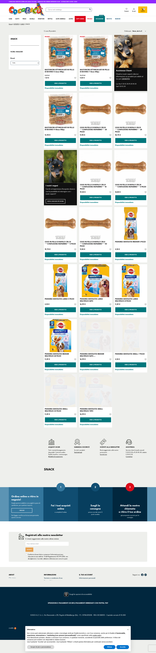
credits (12, 641)
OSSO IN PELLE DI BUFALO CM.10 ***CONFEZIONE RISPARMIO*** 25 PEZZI (93, 130)
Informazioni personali (87, 578)
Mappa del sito (49, 589)
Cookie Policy (48, 584)
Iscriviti (29, 549)
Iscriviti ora (103, 454)
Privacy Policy (49, 581)
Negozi (11, 584)
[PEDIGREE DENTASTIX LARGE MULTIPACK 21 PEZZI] (130, 280)
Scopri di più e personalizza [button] (41, 647)
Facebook (142, 575)
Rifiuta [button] (109, 647)
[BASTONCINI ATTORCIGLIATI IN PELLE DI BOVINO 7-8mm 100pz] (95, 51)
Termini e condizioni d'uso (53, 578)
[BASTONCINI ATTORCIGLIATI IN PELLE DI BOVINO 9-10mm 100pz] (60, 109)
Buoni (81, 589)
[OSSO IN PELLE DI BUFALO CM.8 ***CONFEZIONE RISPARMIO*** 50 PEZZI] (95, 223)
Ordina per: (128, 31)
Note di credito (84, 584)
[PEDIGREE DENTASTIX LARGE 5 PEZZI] (60, 280)
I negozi (21, 510)
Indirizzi (82, 586)
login (15, 515)
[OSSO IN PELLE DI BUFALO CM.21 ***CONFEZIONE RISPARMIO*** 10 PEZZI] (95, 166)
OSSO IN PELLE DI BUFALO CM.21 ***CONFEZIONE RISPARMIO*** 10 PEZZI (93, 187)
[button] (128, 629)
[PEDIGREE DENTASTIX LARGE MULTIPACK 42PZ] (95, 280)
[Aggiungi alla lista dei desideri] (75, 78)
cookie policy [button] (97, 635)
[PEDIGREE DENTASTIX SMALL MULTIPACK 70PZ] (95, 390)
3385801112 (126, 79)
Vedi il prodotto (60, 83)
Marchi (11, 586)
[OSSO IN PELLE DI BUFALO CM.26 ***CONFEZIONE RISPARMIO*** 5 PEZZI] (130, 166)
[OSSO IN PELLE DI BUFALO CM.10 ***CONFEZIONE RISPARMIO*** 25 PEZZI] (95, 109)
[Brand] (25, 63)
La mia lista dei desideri (87, 592)
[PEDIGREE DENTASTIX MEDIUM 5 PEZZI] (130, 223)
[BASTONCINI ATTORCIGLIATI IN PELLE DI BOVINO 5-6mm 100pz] (60, 51)
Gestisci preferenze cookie (53, 592)
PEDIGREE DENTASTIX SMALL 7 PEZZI (130, 354)
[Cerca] (69, 10)
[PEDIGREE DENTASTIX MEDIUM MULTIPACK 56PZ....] (95, 335)
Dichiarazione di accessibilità (54, 586)
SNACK (14, 39)
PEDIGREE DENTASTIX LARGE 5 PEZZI (59, 299)
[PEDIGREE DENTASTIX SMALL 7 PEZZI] (130, 335)
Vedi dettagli (78, 452)
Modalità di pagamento (55, 456)
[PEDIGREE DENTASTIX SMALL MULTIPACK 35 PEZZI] (60, 390)
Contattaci (129, 456)
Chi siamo (12, 578)
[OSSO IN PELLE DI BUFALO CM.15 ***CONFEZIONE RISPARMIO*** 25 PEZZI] (130, 109)
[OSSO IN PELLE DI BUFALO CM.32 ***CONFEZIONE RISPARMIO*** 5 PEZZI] (60, 223)
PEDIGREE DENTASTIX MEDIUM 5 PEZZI (130, 242)
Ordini (81, 581)
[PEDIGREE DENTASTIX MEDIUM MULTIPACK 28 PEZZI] (60, 335)
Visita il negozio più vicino (55, 201)
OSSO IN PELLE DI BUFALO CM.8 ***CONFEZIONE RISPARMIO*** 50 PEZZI (93, 244)
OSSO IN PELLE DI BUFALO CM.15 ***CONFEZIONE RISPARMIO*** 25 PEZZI (128, 130)
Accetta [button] (122, 647)
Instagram (145, 575)
